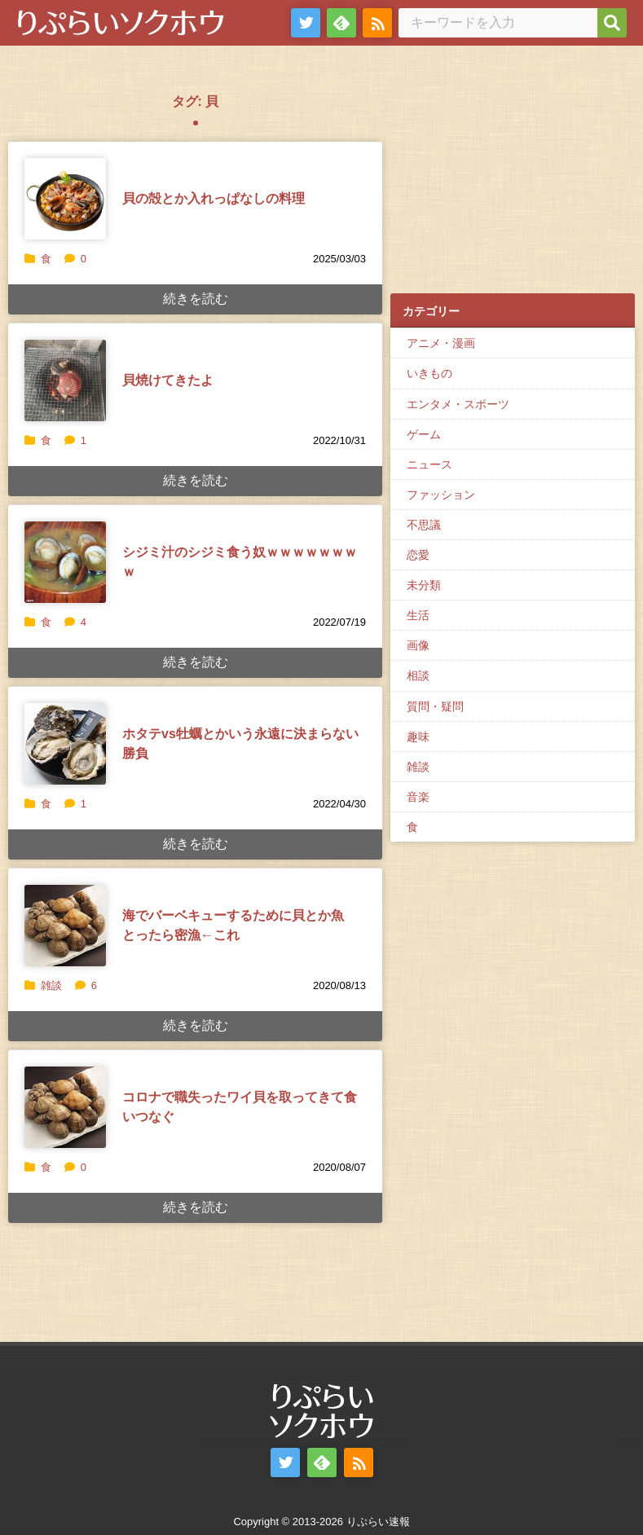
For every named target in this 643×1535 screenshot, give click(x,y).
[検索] (612, 22)
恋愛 (418, 554)
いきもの (429, 373)
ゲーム (424, 434)
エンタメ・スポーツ (458, 404)
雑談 (51, 985)
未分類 (424, 585)
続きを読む (195, 299)
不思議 (424, 524)
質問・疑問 (435, 706)
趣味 (418, 736)
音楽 (418, 796)
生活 (418, 615)
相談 (418, 675)
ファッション (441, 494)
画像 (418, 645)
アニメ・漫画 (441, 343)
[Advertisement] (512, 180)
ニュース (429, 464)
